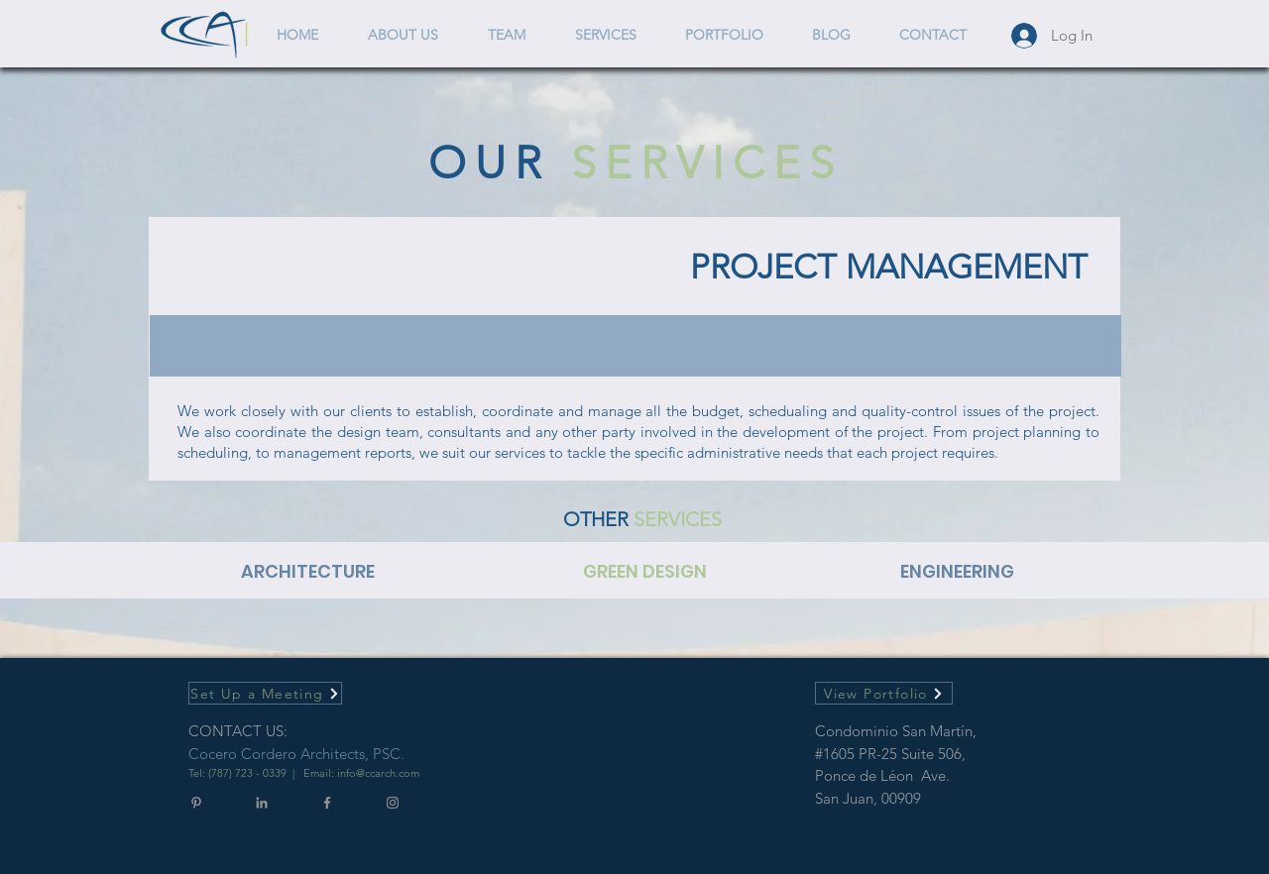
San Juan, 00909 (868, 798)
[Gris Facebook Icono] (327, 803)
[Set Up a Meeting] (265, 693)
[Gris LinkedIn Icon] (262, 803)
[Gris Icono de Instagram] (393, 803)
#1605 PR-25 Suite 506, (890, 753)
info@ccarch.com (378, 773)
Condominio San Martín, (898, 730)
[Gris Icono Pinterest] (196, 803)
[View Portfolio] (884, 693)
